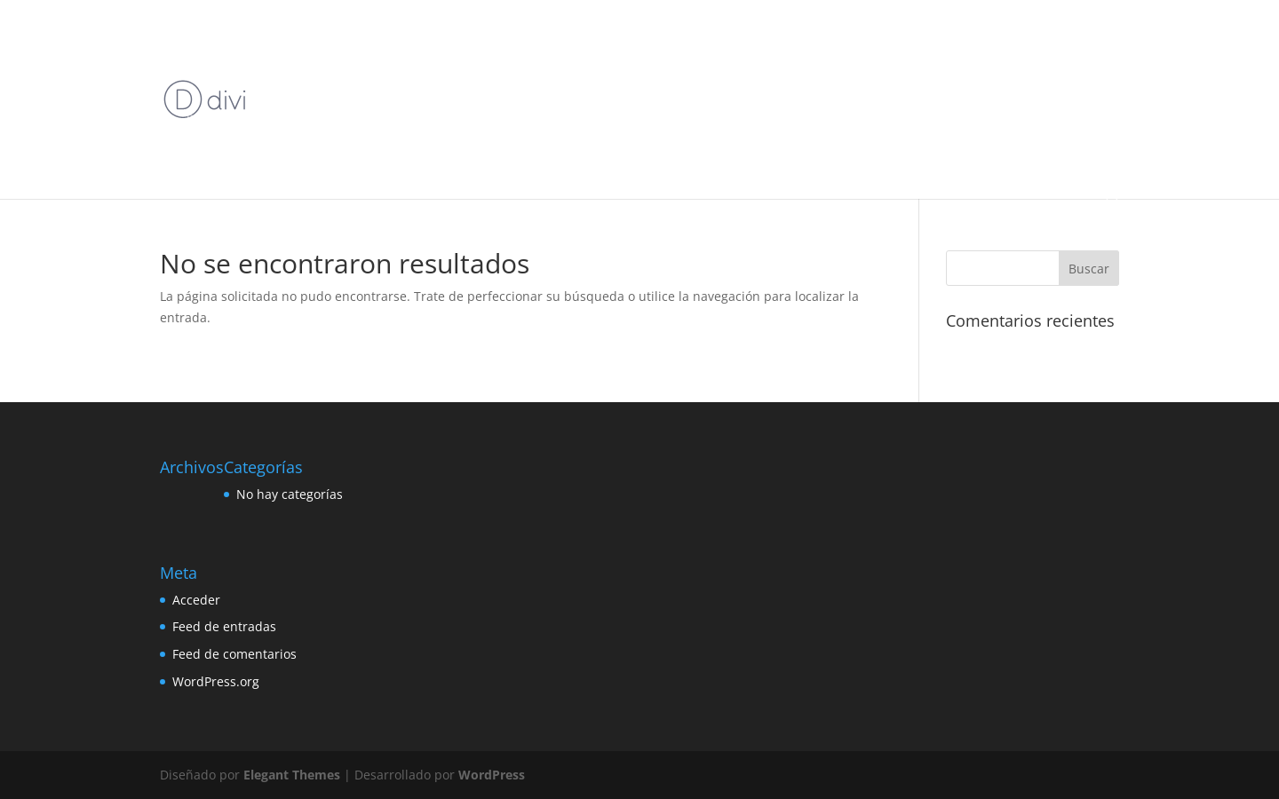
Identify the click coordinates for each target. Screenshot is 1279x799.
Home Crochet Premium (476, 119)
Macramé (581, 119)
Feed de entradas (224, 626)
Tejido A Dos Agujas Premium (987, 119)
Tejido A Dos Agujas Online (826, 119)
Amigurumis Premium (289, 36)
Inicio (200, 36)
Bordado (552, 36)
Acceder (196, 599)
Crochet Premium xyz (882, 77)
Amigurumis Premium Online (438, 36)
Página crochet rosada (681, 119)
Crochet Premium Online (587, 77)
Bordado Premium (837, 36)
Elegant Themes (291, 774)
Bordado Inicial (734, 36)
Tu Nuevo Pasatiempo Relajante (268, 161)
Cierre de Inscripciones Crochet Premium (291, 77)
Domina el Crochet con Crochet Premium (291, 119)
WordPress (491, 774)
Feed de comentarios (234, 653)
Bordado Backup (635, 36)
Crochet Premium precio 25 (739, 77)
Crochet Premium (459, 77)
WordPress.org (215, 681)
